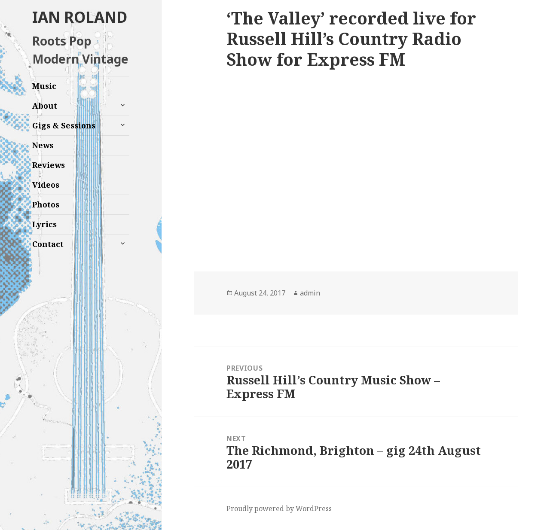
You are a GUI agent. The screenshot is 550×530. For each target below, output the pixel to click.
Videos (45, 185)
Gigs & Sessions (63, 125)
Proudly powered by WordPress (279, 508)
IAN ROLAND (79, 17)
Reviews (48, 165)
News (42, 145)
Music (44, 86)
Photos (45, 204)
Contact (48, 244)
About (44, 106)
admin (310, 293)
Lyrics (44, 224)
